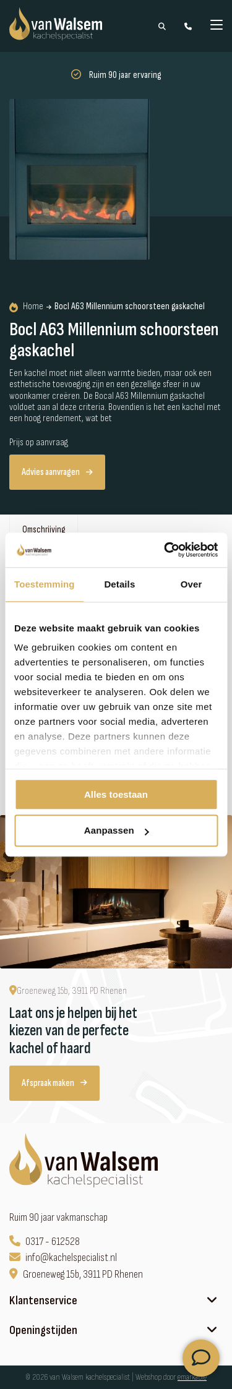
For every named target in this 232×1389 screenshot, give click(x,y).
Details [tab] (119, 584)
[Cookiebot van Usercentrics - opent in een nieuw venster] (165, 550)
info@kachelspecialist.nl (63, 1257)
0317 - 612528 (44, 1241)
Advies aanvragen (57, 472)
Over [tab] (191, 584)
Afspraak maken (54, 1083)
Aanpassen (116, 831)
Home (26, 306)
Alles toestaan (116, 794)
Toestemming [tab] (44, 584)
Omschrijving (43, 530)
